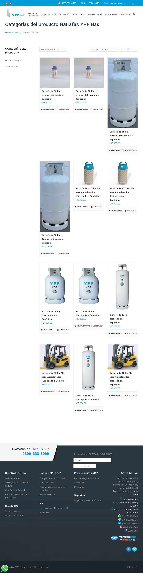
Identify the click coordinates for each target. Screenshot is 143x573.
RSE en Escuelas (47, 494)
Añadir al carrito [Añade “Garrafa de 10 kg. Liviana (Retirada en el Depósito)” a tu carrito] (83, 110)
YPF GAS (82, 14)
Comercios (79, 482)
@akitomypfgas (130, 527)
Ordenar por (100, 49)
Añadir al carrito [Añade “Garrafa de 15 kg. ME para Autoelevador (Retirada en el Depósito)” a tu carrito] (117, 395)
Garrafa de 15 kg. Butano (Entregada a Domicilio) (52, 239)
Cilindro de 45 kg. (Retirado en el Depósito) (118, 319)
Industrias (44, 512)
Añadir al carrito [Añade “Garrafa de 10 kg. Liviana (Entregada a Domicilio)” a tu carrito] (49, 110)
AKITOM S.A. (56, 14)
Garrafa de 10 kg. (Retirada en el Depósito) (51, 315)
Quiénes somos (12, 478)
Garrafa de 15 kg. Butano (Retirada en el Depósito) (121, 136)
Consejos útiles (47, 482)
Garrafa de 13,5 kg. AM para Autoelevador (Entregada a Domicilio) (88, 192)
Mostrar (50, 49)
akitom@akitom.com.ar (115, 3)
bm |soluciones (26, 567)
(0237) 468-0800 (121, 502)
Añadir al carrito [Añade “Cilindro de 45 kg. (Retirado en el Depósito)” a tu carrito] (117, 333)
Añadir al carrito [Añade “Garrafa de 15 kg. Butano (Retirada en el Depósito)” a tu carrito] (117, 150)
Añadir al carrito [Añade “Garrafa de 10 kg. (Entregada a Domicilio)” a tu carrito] (83, 326)
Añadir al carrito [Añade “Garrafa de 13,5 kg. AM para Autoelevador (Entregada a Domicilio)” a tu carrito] (83, 207)
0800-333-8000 (130, 499)
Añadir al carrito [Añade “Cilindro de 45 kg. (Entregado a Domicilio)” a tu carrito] (83, 410)
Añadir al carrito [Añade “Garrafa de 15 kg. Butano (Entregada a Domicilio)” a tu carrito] (49, 253)
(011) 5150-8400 (129, 516)
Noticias (91, 14)
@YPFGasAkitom (130, 520)
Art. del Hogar (111, 14)
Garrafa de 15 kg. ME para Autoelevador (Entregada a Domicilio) (54, 377)
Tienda (99, 14)
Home (8, 32)
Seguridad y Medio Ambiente (87, 500)
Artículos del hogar (13, 60)
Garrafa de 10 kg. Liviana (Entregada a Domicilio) (52, 95)
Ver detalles (64, 110)
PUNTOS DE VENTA (70, 14)
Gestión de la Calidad (15, 490)
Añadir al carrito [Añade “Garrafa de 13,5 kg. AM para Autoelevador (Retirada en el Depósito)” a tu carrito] (117, 211)
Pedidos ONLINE (125, 14)
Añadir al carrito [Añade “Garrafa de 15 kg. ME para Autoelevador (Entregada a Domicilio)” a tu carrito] (49, 391)
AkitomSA (133, 530)
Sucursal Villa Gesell (14, 515)
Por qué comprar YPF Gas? (52, 478)
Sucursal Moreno (13, 511)
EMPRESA (46, 14)
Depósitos (79, 486)
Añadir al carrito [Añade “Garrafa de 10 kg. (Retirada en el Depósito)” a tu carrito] (49, 330)
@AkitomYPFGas (130, 523)
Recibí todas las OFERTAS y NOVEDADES (92, 454)
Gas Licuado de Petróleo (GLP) (54, 508)
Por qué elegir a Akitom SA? (87, 478)
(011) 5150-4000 (122, 509)
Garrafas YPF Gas (12, 66)
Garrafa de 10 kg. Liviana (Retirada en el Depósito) (87, 95)
